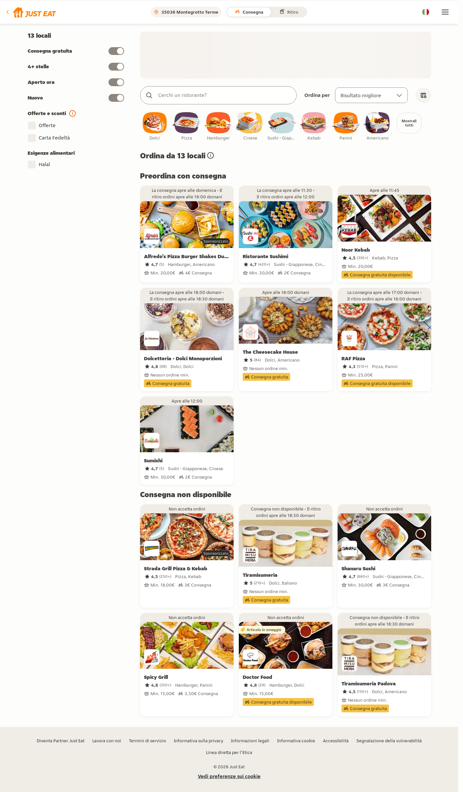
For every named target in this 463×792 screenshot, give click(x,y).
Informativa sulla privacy (198, 741)
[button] (30, 12)
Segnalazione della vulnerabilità (389, 741)
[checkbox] (154, 126)
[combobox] (224, 95)
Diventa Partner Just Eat (60, 741)
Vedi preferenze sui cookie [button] (229, 776)
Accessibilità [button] (336, 741)
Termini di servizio (147, 741)
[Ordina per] (371, 95)
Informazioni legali (250, 741)
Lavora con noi (106, 741)
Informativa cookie (296, 741)
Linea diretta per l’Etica (229, 752)
